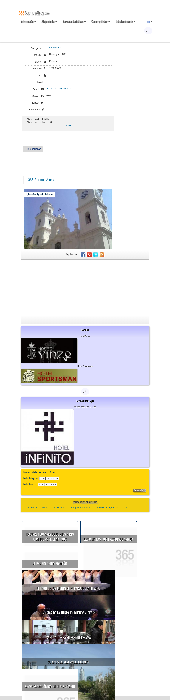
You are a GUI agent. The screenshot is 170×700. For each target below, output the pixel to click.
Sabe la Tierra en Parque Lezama (70, 625)
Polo (127, 507)
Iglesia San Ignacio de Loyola (39, 194)
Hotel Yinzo (85, 336)
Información (28, 21)
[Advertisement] (85, 287)
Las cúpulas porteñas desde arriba (108, 539)
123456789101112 (52, 478)
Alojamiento (49, 21)
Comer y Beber (100, 21)
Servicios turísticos (74, 21)
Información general (37, 507)
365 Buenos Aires (41, 180)
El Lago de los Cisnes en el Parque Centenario (69, 582)
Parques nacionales (81, 507)
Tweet (68, 125)
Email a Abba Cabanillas (59, 88)
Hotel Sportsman (85, 366)
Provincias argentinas (108, 507)
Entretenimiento (125, 21)
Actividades (59, 507)
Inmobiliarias (56, 47)
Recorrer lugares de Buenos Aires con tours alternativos (50, 536)
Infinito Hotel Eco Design (85, 407)
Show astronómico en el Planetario (64, 668)
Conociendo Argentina (85, 502)
